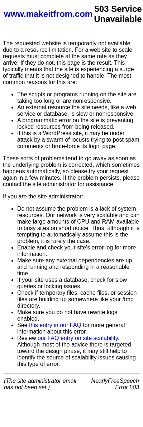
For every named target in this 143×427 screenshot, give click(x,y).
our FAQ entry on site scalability (78, 338)
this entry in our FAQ (55, 325)
